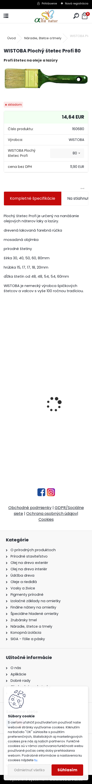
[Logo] (46, 16)
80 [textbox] (75, 153)
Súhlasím (67, 770)
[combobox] (67, 153)
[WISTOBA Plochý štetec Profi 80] (46, 78)
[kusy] (22, 457)
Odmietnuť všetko (29, 770)
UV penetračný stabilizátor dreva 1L (41, 427)
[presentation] (6, 396)
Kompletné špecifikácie (32, 198)
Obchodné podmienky (30, 507)
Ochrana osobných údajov (51, 513)
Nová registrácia (76, 3)
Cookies (46, 519)
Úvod (11, 38)
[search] (76, 16)
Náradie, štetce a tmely (42, 38)
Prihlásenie (49, 3)
